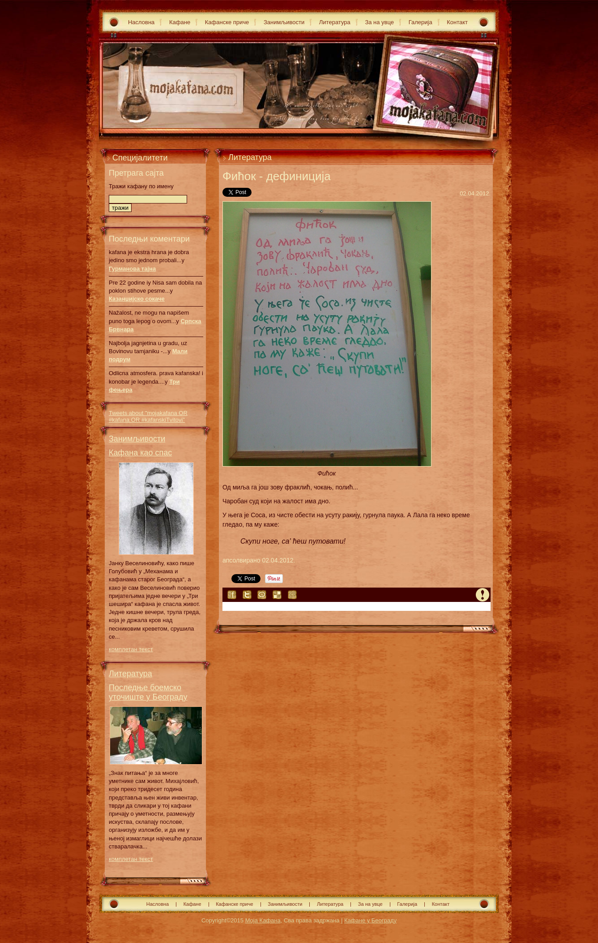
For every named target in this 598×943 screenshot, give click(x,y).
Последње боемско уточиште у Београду (148, 692)
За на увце (379, 22)
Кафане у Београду (370, 920)
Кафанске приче (227, 22)
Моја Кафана (263, 920)
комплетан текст (131, 649)
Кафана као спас (140, 452)
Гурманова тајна (132, 268)
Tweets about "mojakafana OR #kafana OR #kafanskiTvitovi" (148, 416)
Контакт (457, 22)
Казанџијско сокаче (137, 298)
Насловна (141, 22)
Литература (334, 22)
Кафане (179, 22)
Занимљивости (284, 22)
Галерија (420, 22)
